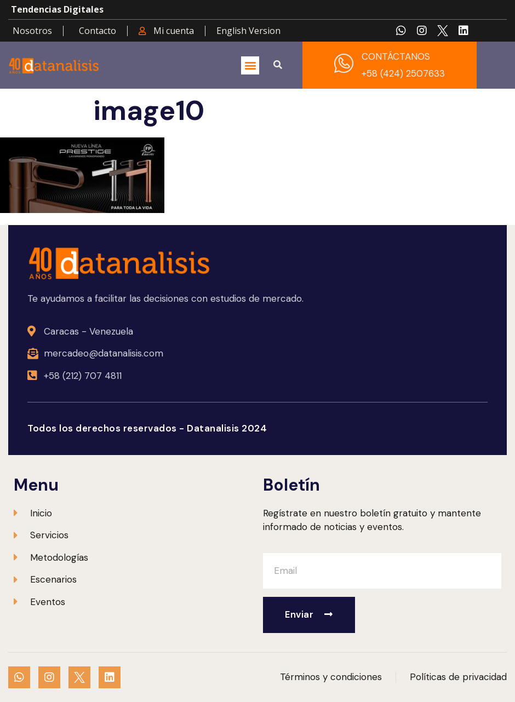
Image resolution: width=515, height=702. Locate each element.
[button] (250, 65)
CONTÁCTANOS (396, 56)
